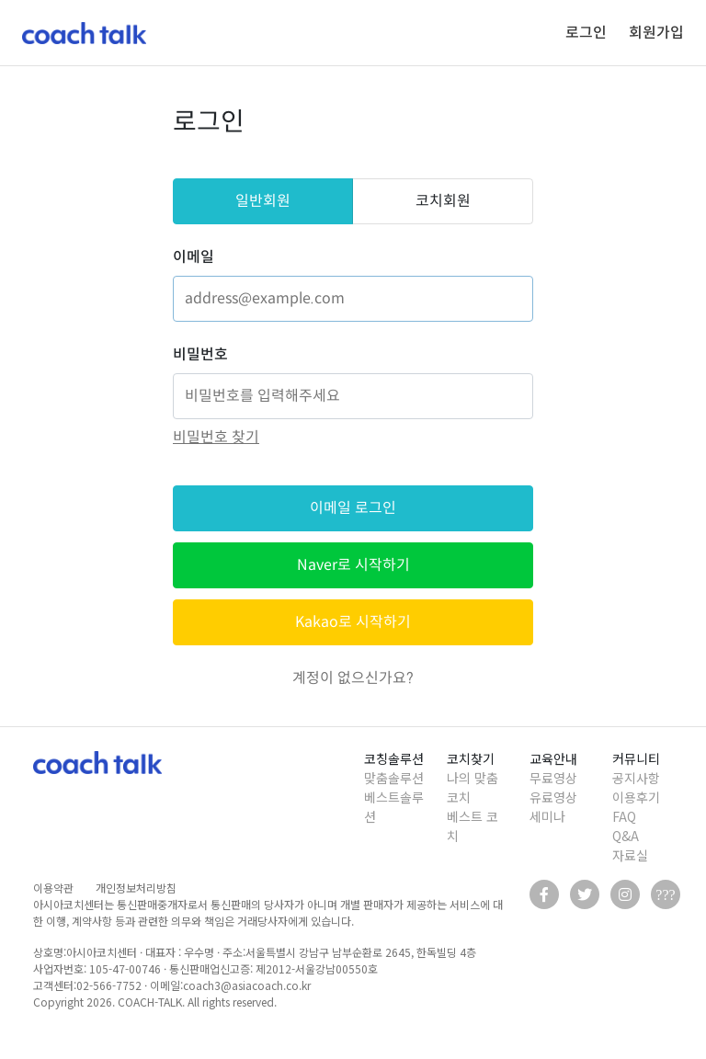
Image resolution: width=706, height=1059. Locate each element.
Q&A (625, 835)
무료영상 (553, 778)
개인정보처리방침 (136, 887)
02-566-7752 (109, 985)
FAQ (624, 816)
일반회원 (262, 201)
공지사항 (636, 778)
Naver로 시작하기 (353, 565)
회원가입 (656, 32)
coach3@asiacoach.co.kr (247, 985)
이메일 (193, 257)
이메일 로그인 (353, 508)
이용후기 (636, 797)
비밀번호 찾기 (216, 437)
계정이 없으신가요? (353, 678)
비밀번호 (200, 354)
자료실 (630, 855)
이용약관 (53, 887)
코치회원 (443, 201)
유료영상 (553, 797)
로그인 (586, 32)
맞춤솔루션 (394, 778)
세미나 (547, 816)
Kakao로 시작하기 (353, 622)
